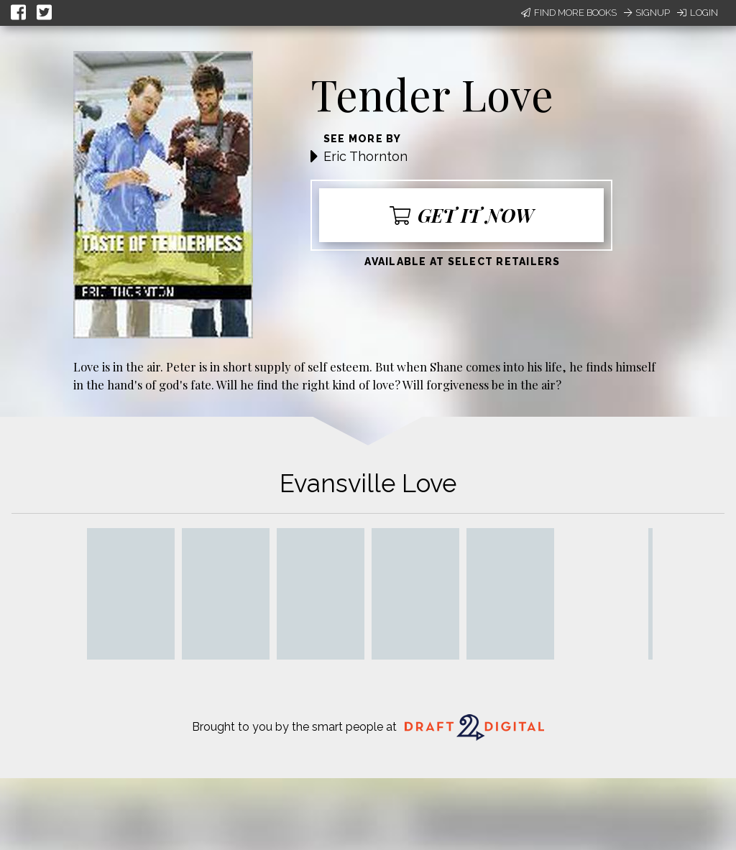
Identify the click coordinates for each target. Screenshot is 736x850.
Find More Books (569, 12)
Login (697, 12)
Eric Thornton (365, 156)
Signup (647, 12)
